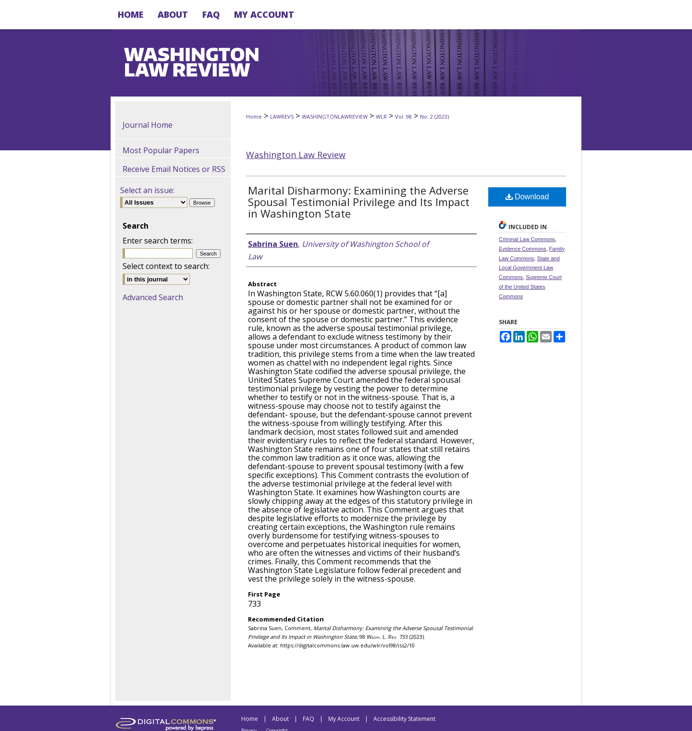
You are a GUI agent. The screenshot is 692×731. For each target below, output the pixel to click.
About (280, 719)
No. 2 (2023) (434, 116)
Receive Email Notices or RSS (174, 169)
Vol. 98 (403, 116)
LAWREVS (282, 116)
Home (254, 116)
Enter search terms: (158, 240)
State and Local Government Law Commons (529, 268)
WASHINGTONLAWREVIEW (335, 116)
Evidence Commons (522, 249)
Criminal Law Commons (527, 239)
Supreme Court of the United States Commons (530, 286)
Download (527, 197)
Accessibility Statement (404, 719)
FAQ (308, 719)
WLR (381, 116)
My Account (343, 719)
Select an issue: (147, 190)
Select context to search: (166, 266)
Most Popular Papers (161, 150)
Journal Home (148, 125)
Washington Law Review (296, 154)
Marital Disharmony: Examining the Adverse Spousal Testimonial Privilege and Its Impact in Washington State (359, 201)
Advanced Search (153, 297)
